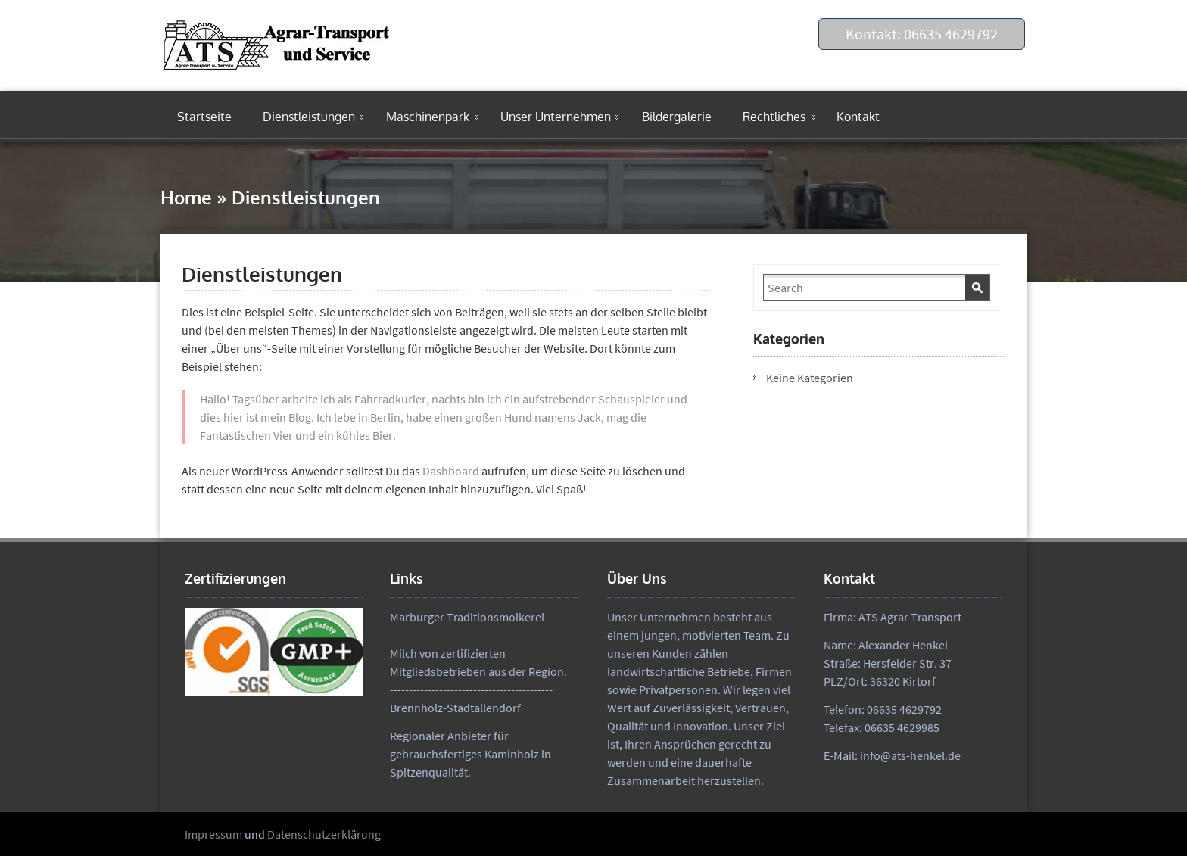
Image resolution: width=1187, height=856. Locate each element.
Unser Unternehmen (555, 116)
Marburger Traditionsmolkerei (467, 616)
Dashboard (450, 470)
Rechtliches (774, 116)
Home (186, 197)
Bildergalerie (677, 116)
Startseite (204, 116)
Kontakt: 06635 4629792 (922, 33)
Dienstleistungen (309, 116)
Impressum (213, 834)
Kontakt (858, 116)
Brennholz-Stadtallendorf (455, 707)
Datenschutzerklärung (324, 834)
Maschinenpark (427, 116)
